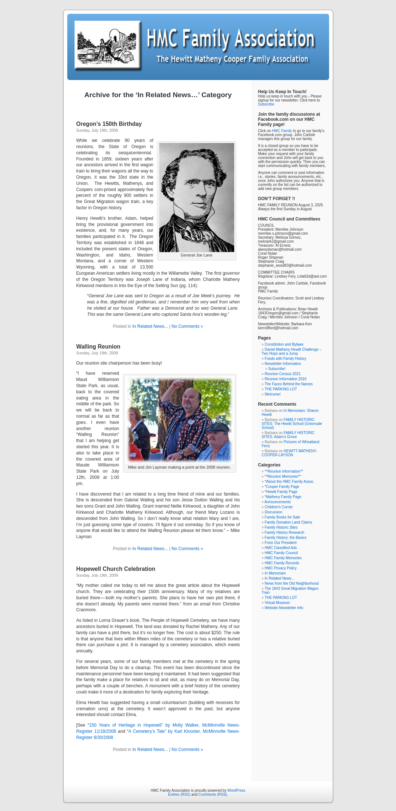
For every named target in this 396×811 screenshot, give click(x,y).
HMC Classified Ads (281, 548)
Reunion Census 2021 (283, 374)
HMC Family (282, 131)
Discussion (273, 512)
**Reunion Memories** (283, 476)
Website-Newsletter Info (284, 608)
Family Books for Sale (282, 517)
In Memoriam (275, 573)
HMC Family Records (282, 563)
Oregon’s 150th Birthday (109, 124)
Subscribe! (276, 369)
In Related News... (150, 326)
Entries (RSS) (179, 794)
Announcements (277, 502)
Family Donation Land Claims (288, 522)
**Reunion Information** (284, 471)
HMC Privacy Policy (281, 568)
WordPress (236, 790)
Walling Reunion (98, 346)
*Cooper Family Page (282, 487)
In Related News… (280, 578)
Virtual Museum (277, 603)
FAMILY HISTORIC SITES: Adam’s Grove (288, 435)
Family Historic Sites (281, 527)
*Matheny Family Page (283, 497)
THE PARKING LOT (281, 389)
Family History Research (284, 532)
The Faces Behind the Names (289, 384)
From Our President (281, 543)
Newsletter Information (283, 364)
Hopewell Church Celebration (115, 569)
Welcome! (273, 394)
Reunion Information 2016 (286, 379)
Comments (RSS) (213, 794)
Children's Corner (279, 507)
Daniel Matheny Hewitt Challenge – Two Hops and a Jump (292, 351)
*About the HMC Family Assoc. (290, 482)
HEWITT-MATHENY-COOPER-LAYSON (289, 453)
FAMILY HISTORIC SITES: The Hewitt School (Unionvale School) (292, 424)
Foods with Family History (285, 359)
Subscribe (266, 104)
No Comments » (187, 326)
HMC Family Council (281, 553)
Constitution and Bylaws (284, 344)
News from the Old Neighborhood (292, 583)
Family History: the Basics (286, 538)
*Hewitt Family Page (281, 492)
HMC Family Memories (283, 558)
